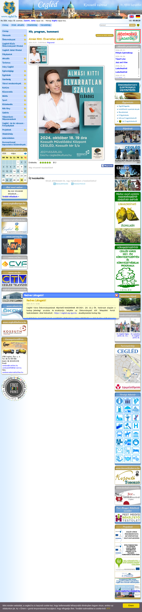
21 (14, 176)
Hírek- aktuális (17, 25)
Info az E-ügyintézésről (128, 118)
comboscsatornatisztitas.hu (12, 372)
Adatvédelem (8, 138)
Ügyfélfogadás (124, 106)
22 (18, 176)
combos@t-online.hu (10, 366)
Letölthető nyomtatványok (129, 109)
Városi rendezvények (14, 83)
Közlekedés (14, 104)
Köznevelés (14, 92)
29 (18, 180)
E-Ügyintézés (124, 115)
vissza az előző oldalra (104, 35)
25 (3, 180)
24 (25, 176)
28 (14, 180)
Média (14, 96)
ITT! (108, 608)
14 (14, 171)
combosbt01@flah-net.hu (12, 368)
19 (7, 176)
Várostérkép (45, 25)
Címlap (5, 25)
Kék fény (14, 108)
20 (11, 176)
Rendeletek (123, 112)
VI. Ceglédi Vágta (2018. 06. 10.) (122, 334)
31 (25, 180)
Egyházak (14, 75)
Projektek (14, 130)
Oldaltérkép (32, 25)
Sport (14, 100)
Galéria (14, 113)
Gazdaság (14, 79)
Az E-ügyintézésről (128, 121)
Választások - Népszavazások (14, 118)
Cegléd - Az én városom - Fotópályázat (13, 124)
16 (22, 171)
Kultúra (14, 88)
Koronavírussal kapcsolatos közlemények (14, 143)
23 (22, 176)
